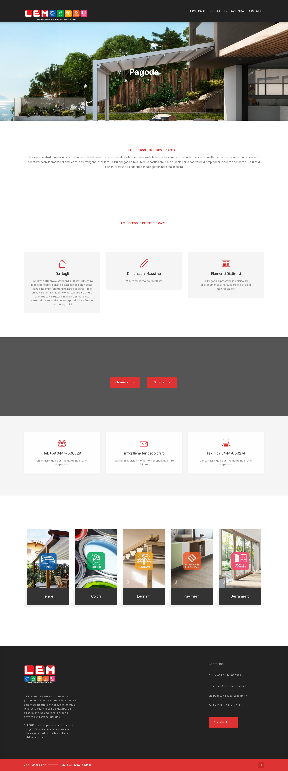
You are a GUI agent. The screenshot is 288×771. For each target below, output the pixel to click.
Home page (197, 11)
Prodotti (217, 11)
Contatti (255, 11)
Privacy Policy (234, 705)
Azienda (237, 11)
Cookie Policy (217, 705)
